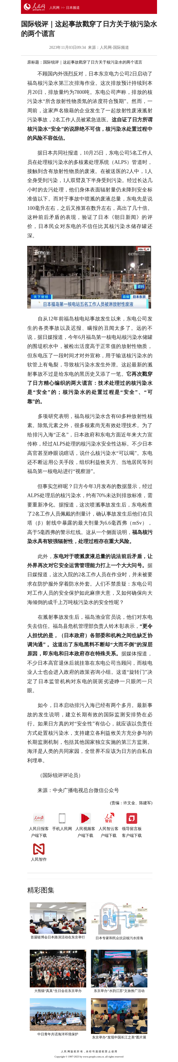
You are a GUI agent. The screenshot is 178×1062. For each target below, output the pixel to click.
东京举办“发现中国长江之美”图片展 (119, 1037)
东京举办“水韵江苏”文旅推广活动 (119, 991)
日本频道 (73, 8)
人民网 (54, 8)
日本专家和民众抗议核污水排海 (119, 938)
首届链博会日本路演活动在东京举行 (58, 937)
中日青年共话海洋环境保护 (57, 1034)
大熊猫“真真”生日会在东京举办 (58, 991)
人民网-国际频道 (114, 47)
